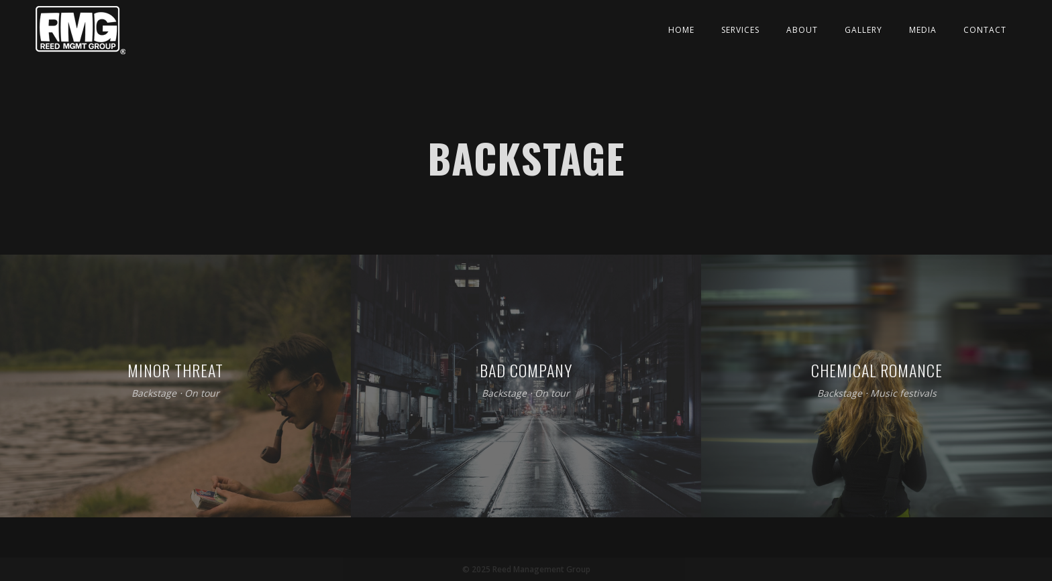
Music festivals (903, 393)
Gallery (863, 30)
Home (681, 30)
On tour (202, 393)
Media (923, 30)
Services (740, 30)
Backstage (154, 393)
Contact (984, 30)
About (802, 30)
